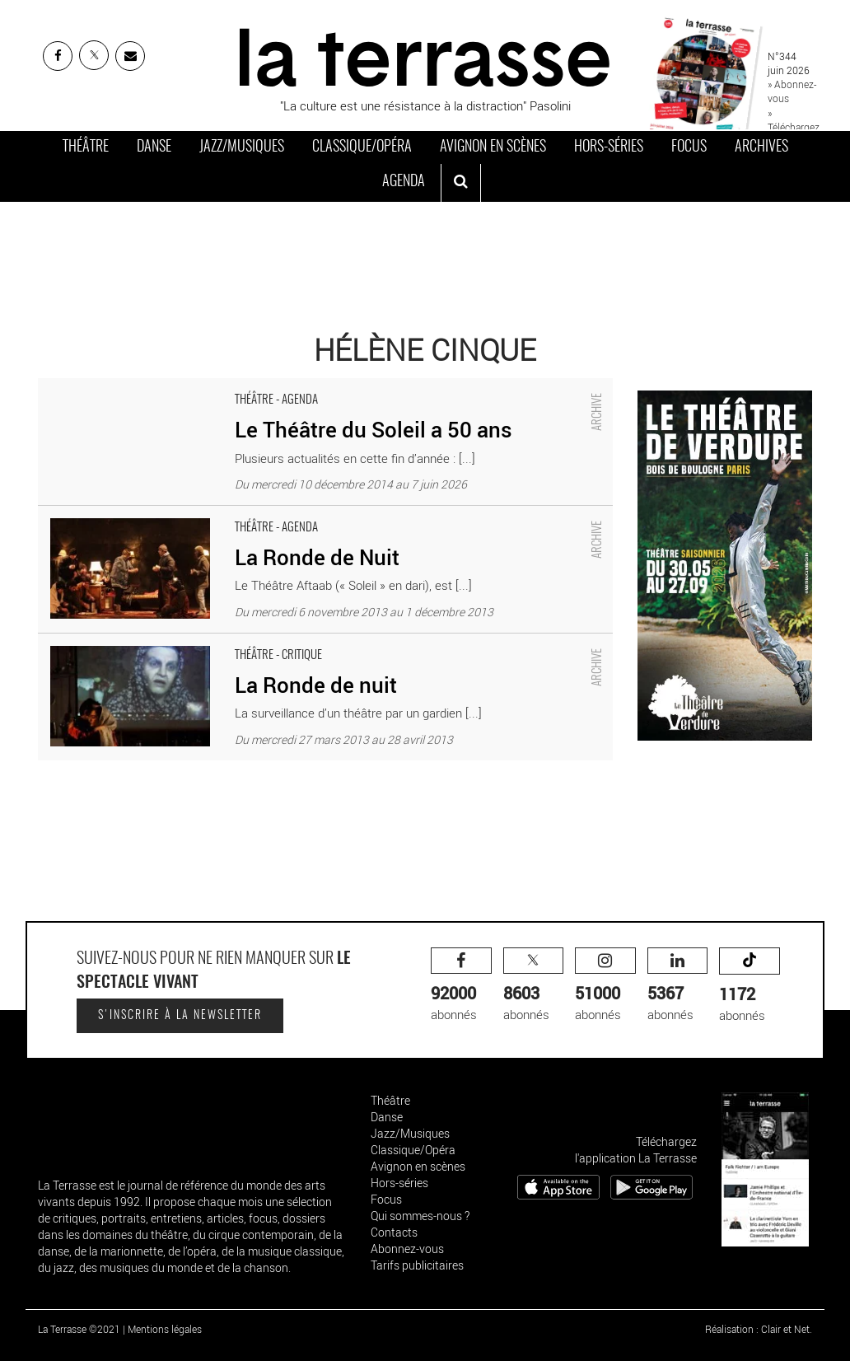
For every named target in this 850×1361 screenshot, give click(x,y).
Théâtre (86, 147)
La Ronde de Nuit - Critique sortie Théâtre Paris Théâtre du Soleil (211, 514)
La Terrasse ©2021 (79, 1328)
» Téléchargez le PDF (794, 126)
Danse (154, 147)
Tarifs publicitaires (417, 1265)
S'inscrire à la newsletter (180, 1016)
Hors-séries (608, 147)
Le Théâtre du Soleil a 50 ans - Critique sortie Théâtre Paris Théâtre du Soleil (243, 386)
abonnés (461, 984)
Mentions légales (165, 1328)
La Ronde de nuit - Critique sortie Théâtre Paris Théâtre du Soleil (210, 642)
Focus (689, 147)
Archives (761, 147)
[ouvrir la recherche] (460, 183)
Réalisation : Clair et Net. (758, 1328)
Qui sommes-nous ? (420, 1215)
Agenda (403, 182)
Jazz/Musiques (241, 147)
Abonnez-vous (407, 1248)
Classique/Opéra (362, 147)
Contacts (394, 1232)
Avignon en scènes (493, 147)
